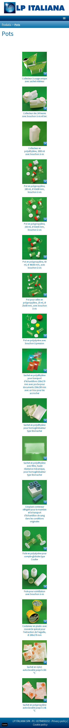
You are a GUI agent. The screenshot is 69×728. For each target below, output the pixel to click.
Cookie (4, 724)
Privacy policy (59, 721)
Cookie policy (40, 724)
